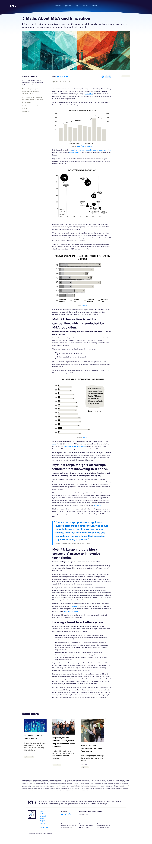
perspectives (125, 76)
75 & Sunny (97, 505)
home (41, 811)
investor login (44, 827)
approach (67, 6)
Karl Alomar (61, 77)
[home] (13, 7)
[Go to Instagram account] (69, 814)
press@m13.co (83, 814)
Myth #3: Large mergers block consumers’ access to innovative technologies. (32, 100)
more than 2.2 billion (71, 611)
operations (85, 767)
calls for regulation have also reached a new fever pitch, (91, 150)
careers (94, 6)
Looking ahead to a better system (31, 107)
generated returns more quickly (75, 446)
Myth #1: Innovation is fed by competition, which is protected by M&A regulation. (32, 83)
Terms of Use (49, 833)
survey (54, 444)
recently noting (74, 152)
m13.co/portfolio (85, 790)
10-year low (89, 94)
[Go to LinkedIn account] (62, 814)
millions (74, 606)
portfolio (58, 6)
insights (85, 6)
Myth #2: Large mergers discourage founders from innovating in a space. (30, 91)
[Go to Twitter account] (65, 814)
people (77, 6)
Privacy (44, 833)
